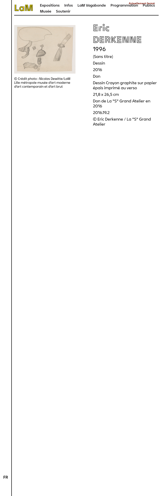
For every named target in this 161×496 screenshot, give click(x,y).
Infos (68, 5)
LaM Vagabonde (92, 5)
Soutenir (63, 11)
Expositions (50, 5)
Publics (149, 5)
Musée (45, 11)
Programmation (124, 5)
